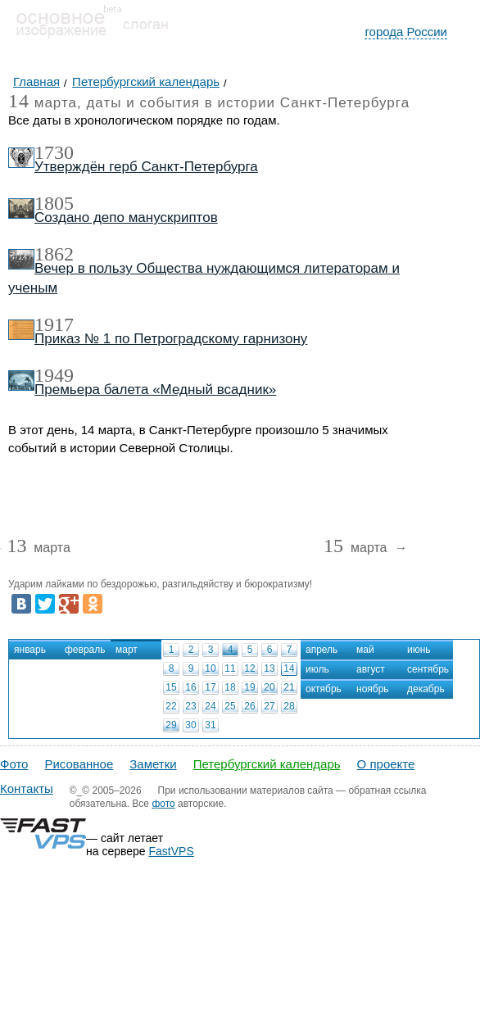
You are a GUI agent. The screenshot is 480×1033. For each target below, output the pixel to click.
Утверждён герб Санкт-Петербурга (146, 166)
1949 (54, 375)
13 (269, 668)
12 (249, 668)
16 (190, 687)
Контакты (26, 788)
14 (288, 668)
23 (190, 706)
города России (406, 32)
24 (210, 706)
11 (229, 668)
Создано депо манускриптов (126, 217)
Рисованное (78, 764)
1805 (54, 203)
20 (269, 687)
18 (229, 687)
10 (210, 668)
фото (163, 803)
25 (229, 706)
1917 (54, 324)
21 (288, 687)
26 (249, 706)
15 (170, 687)
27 (269, 706)
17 (210, 687)
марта (38, 548)
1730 (54, 152)
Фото (14, 764)
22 (170, 706)
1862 (54, 254)
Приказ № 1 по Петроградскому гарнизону (170, 339)
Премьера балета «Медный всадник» (155, 389)
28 (288, 706)
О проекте (386, 764)
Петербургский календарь (267, 764)
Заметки (152, 764)
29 (170, 725)
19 (249, 687)
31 (210, 725)
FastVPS (171, 851)
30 (190, 725)
